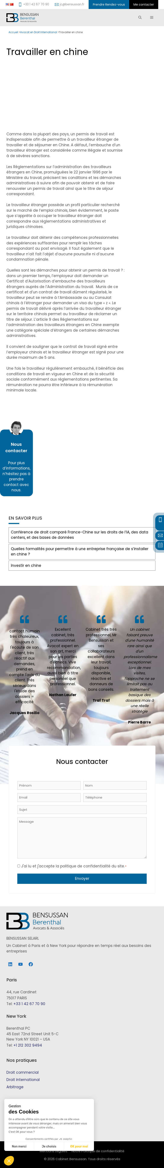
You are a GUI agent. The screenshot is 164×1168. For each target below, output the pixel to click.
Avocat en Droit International (38, 32)
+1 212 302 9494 (27, 1045)
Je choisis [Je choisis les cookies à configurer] (49, 1146)
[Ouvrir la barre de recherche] (140, 17)
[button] (9, 1161)
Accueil (13, 32)
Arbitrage (14, 1087)
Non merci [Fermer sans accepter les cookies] (19, 1146)
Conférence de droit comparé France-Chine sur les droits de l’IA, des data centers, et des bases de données (79, 535)
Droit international (23, 1079)
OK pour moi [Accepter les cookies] (79, 1146)
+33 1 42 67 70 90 (29, 1003)
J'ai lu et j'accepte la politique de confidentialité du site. (73, 866)
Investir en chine (26, 565)
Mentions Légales (53, 1151)
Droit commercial (22, 1072)
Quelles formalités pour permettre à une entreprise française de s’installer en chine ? (79, 551)
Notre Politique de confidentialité (98, 1151)
